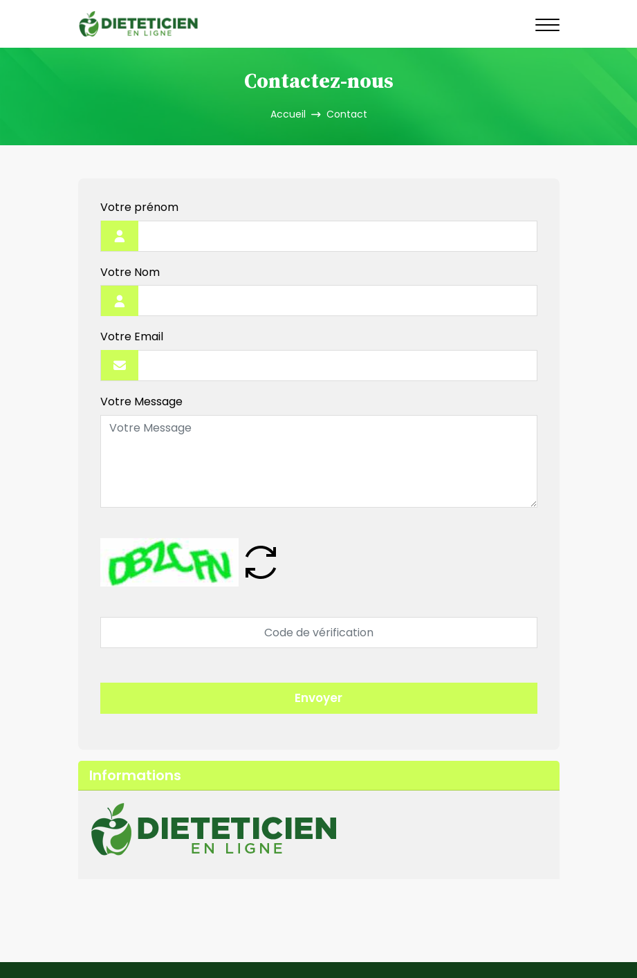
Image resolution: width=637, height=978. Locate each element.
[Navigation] (547, 24)
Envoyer (318, 698)
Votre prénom (139, 208)
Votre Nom (130, 273)
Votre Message (141, 402)
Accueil (288, 114)
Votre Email (131, 337)
